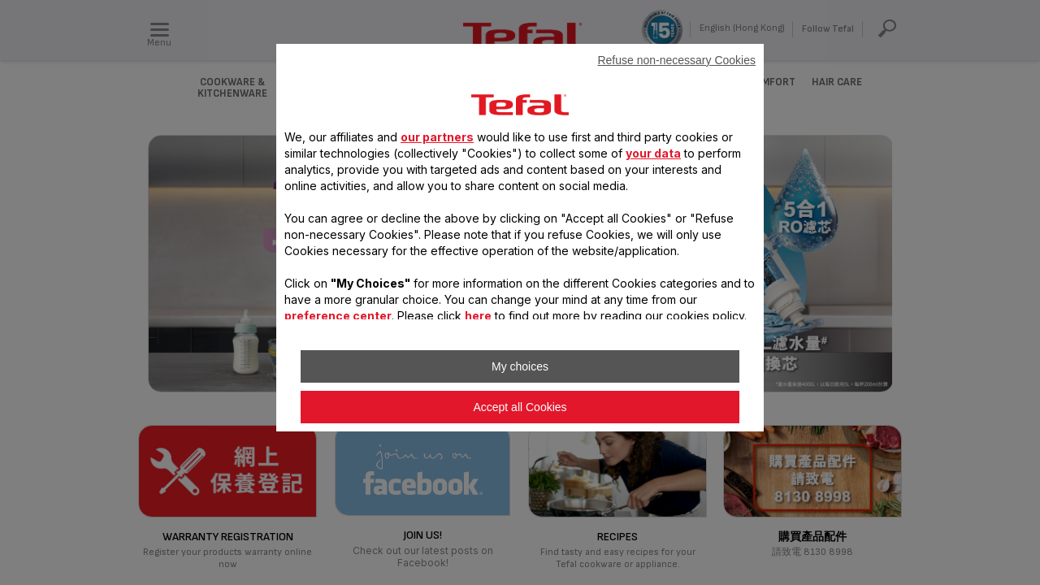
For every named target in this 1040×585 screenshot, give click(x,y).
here (478, 316)
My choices (520, 366)
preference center (338, 316)
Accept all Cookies (519, 407)
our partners (437, 137)
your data (653, 153)
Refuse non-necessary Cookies (676, 60)
